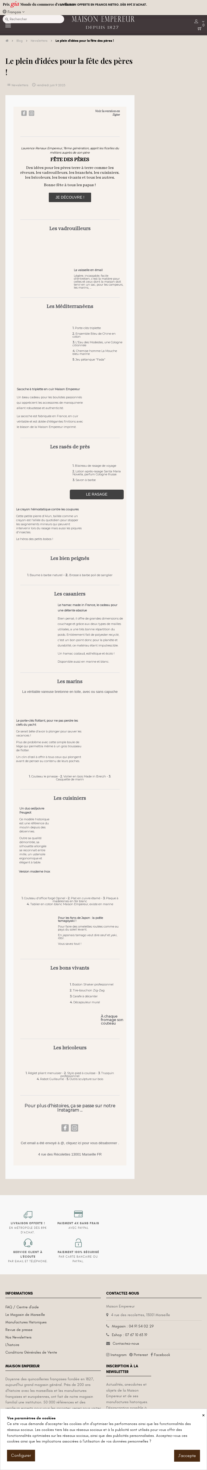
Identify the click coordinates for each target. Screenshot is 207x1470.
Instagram (119, 1355)
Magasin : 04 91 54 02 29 (133, 1326)
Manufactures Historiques (26, 1322)
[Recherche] (33, 19)
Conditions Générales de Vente (31, 1352)
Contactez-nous (126, 1343)
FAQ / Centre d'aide (22, 1307)
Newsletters (20, 85)
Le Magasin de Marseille (25, 1314)
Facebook (162, 1355)
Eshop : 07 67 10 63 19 (129, 1335)
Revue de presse (19, 1329)
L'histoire (12, 1345)
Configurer (21, 1455)
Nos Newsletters (18, 1337)
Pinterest (141, 1355)
